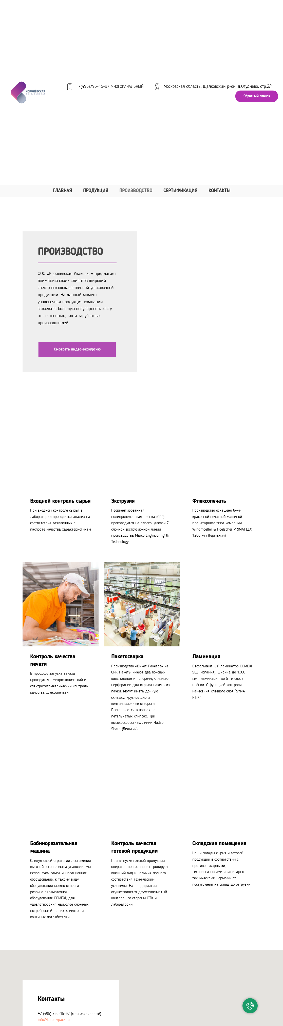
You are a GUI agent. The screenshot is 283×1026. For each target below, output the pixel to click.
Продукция (95, 191)
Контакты (219, 191)
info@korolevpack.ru (54, 1020)
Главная (62, 191)
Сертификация (180, 191)
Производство (135, 191)
